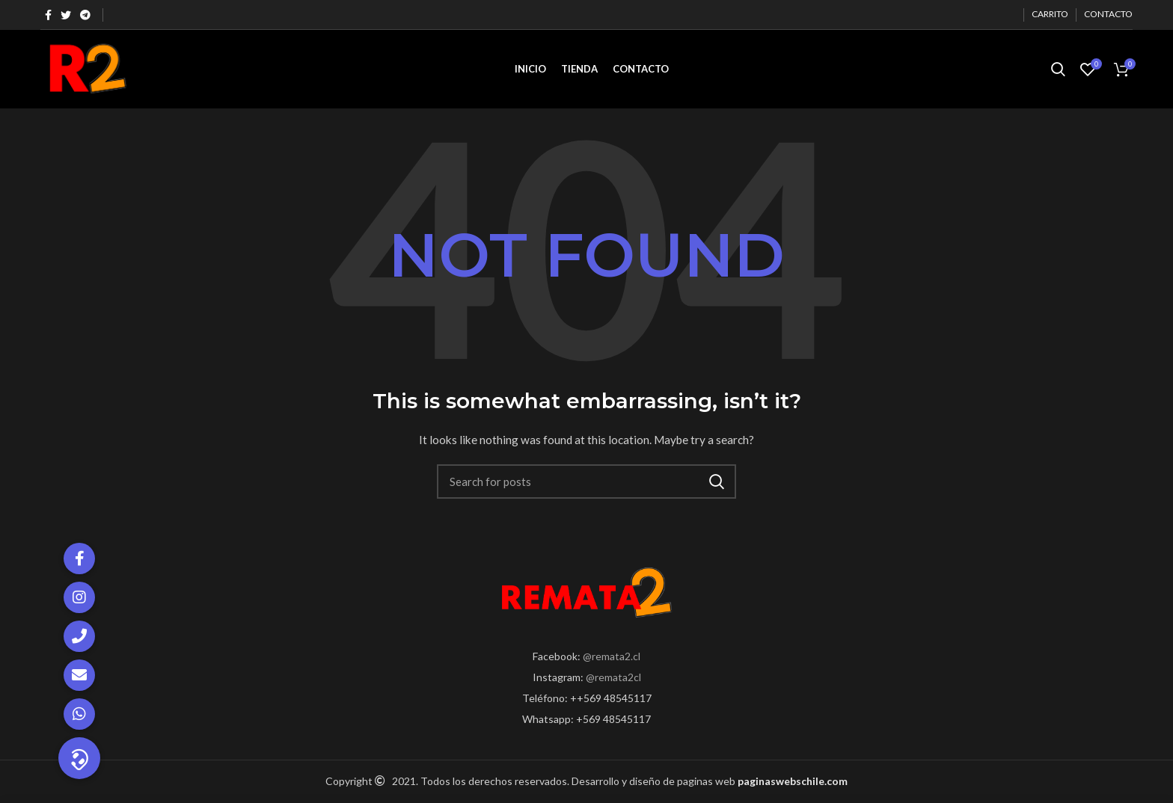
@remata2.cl (611, 656)
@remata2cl (613, 677)
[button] (79, 758)
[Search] (586, 481)
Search (716, 481)
